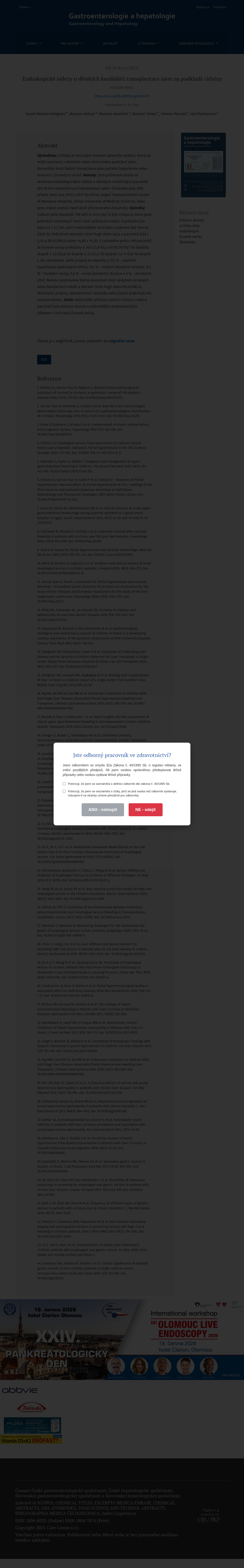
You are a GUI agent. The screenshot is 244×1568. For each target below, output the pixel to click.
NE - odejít (145, 809)
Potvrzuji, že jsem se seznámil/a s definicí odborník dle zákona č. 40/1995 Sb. (116, 783)
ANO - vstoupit (102, 809)
